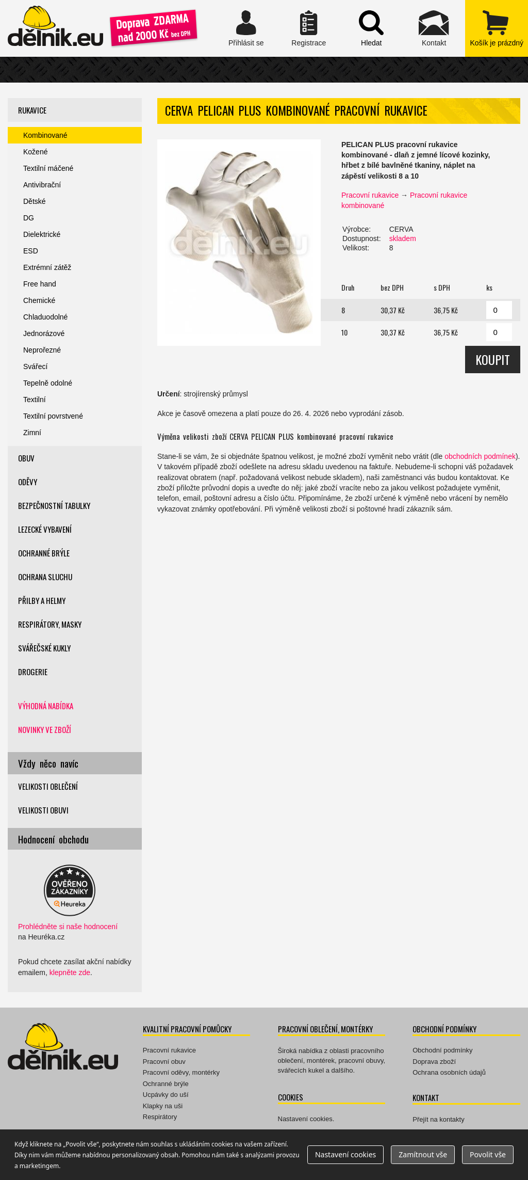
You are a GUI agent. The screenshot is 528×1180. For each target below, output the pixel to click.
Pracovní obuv (164, 1061)
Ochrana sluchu (45, 576)
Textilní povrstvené (53, 416)
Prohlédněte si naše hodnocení (68, 926)
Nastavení (345, 1154)
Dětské (34, 201)
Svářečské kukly (44, 647)
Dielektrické (41, 234)
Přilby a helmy (41, 600)
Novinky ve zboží (44, 729)
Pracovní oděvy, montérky (181, 1072)
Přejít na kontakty (438, 1119)
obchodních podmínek (480, 456)
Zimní (32, 432)
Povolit (488, 1154)
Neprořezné (42, 350)
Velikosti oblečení (48, 786)
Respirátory (160, 1117)
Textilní (34, 399)
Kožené (35, 152)
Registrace (308, 28)
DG (28, 218)
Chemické (39, 300)
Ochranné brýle (44, 553)
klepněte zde (70, 972)
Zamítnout (423, 1154)
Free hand (39, 284)
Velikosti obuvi (43, 810)
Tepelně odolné (47, 383)
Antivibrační (42, 185)
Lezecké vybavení (45, 529)
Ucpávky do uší (166, 1094)
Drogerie (32, 671)
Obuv (26, 458)
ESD (30, 251)
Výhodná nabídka (45, 705)
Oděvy (27, 481)
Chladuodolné (45, 317)
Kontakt (434, 28)
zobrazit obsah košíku (496, 28)
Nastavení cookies (305, 1119)
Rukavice (32, 110)
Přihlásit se (246, 28)
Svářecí (35, 366)
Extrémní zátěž (47, 267)
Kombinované (45, 135)
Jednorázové (43, 333)
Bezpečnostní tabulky (54, 505)
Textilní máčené (48, 168)
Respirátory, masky (49, 624)
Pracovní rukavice (370, 195)
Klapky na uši (163, 1106)
